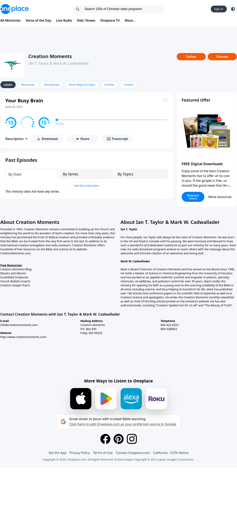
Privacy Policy (80, 453)
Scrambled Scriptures (14, 277)
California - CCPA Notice (171, 453)
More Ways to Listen (82, 85)
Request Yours (193, 196)
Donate (222, 56)
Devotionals (51, 85)
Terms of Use (103, 453)
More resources (220, 197)
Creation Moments (50, 56)
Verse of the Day (38, 20)
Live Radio (64, 20)
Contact (128, 85)
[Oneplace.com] (14, 9)
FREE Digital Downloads (202, 163)
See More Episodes (86, 185)
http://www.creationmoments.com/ (23, 337)
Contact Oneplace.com (133, 453)
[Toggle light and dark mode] (233, 9)
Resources (28, 85)
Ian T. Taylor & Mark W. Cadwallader (58, 63)
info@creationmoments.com (19, 325)
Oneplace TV (110, 20)
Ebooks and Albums (13, 273)
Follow (191, 56)
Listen (8, 85)
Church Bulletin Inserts (15, 281)
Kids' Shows (86, 20)
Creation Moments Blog (16, 269)
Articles (109, 85)
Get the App (57, 453)
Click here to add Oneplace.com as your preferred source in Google (122, 424)
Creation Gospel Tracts (15, 285)
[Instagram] (132, 439)
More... (130, 20)
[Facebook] (105, 439)
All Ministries (10, 20)
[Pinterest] (119, 439)
